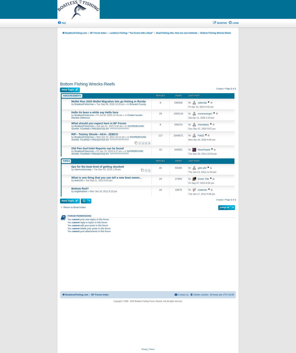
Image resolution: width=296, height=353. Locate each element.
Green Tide (203, 179)
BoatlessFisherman (84, 104)
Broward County (138, 104)
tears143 (78, 180)
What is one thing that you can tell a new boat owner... (106, 177)
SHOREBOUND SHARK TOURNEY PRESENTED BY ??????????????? (107, 127)
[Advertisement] (148, 58)
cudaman (202, 190)
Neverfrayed (204, 149)
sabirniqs (202, 102)
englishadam (80, 191)
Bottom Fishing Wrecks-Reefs (87, 84)
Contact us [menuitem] (181, 294)
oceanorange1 (205, 113)
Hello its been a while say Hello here (94, 112)
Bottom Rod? (80, 188)
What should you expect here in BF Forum (98, 123)
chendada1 (203, 124)
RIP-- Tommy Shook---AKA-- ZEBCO (94, 134)
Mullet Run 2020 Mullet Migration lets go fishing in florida (108, 101)
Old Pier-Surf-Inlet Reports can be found (97, 148)
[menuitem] (61, 23)
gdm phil (202, 168)
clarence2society (82, 169)
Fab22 (201, 135)
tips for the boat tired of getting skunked (97, 166)
